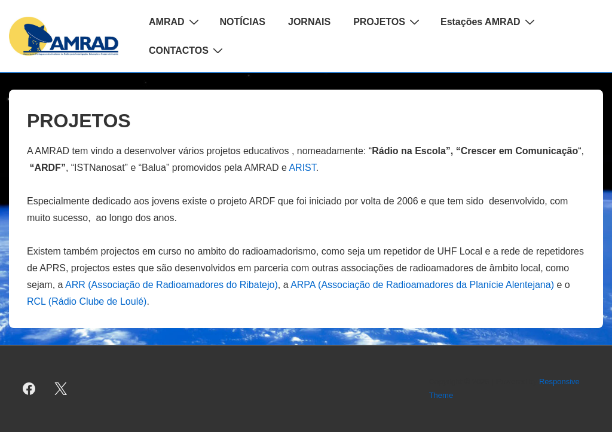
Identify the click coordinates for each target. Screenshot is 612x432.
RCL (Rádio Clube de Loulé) (86, 301)
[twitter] (61, 389)
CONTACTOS (187, 50)
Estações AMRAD (489, 21)
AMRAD (175, 21)
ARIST (302, 168)
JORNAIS (309, 22)
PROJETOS (388, 21)
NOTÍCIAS (242, 22)
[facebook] (29, 389)
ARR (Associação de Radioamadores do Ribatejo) (171, 285)
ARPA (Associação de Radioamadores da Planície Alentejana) (422, 285)
